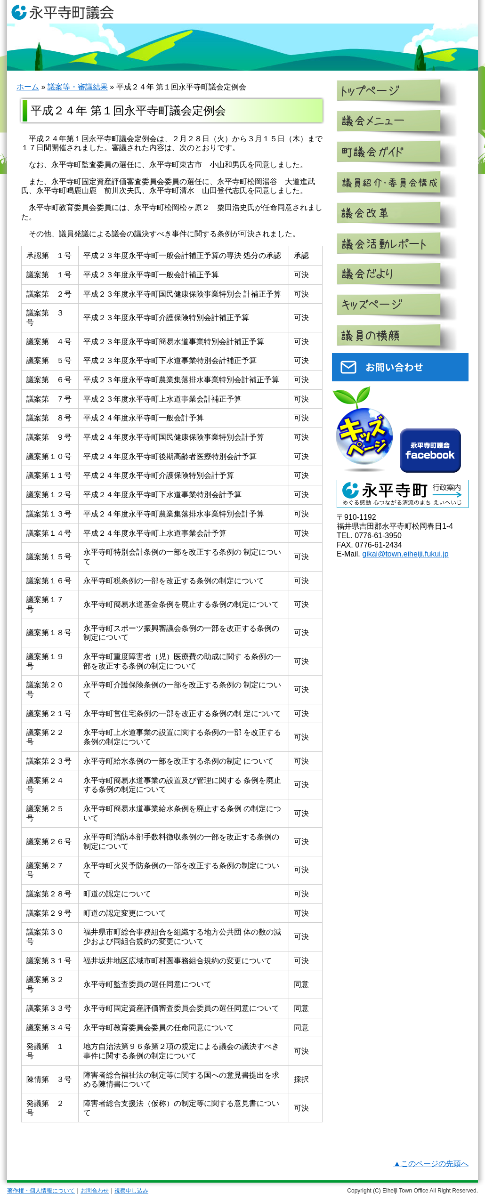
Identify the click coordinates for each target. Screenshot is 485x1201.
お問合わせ (95, 1190)
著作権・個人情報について (41, 1190)
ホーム (27, 87)
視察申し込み (131, 1190)
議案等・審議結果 (78, 87)
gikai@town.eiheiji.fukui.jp (405, 554)
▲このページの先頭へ (431, 1164)
